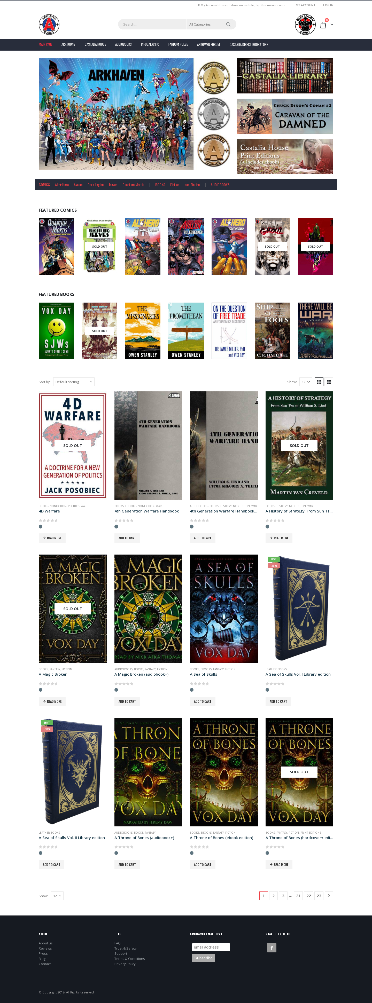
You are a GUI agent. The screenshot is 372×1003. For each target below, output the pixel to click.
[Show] (305, 381)
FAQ (117, 943)
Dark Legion (96, 184)
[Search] (228, 24)
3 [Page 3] (283, 895)
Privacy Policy (125, 963)
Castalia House (95, 44)
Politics (73, 506)
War (84, 506)
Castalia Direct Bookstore (249, 44)
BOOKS (160, 184)
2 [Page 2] (273, 895)
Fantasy (55, 669)
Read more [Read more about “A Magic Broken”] (54, 701)
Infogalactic (150, 44)
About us (46, 943)
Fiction (174, 184)
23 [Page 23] (319, 895)
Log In (328, 5)
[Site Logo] (49, 24)
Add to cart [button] (127, 538)
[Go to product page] (73, 445)
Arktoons (68, 44)
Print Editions (310, 832)
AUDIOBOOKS (220, 184)
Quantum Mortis (133, 184)
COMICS (44, 184)
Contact (45, 963)
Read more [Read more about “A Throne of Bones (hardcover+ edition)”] (281, 864)
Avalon (78, 184)
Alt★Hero (62, 184)
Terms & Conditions (129, 958)
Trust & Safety (125, 948)
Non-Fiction (192, 184)
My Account (306, 5)
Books (43, 506)
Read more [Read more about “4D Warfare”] (54, 538)
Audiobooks (123, 44)
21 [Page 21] (298, 895)
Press (43, 953)
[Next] (329, 895)
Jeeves (113, 184)
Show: (292, 382)
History (225, 506)
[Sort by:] (74, 381)
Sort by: (45, 382)
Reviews (45, 948)
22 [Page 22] (308, 895)
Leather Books (276, 669)
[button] (319, 381)
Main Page (45, 44)
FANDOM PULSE (178, 44)
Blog (42, 958)
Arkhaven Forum (208, 44)
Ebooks (130, 506)
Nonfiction (58, 506)
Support (120, 953)
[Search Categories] (203, 24)
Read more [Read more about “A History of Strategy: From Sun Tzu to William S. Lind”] (281, 538)
